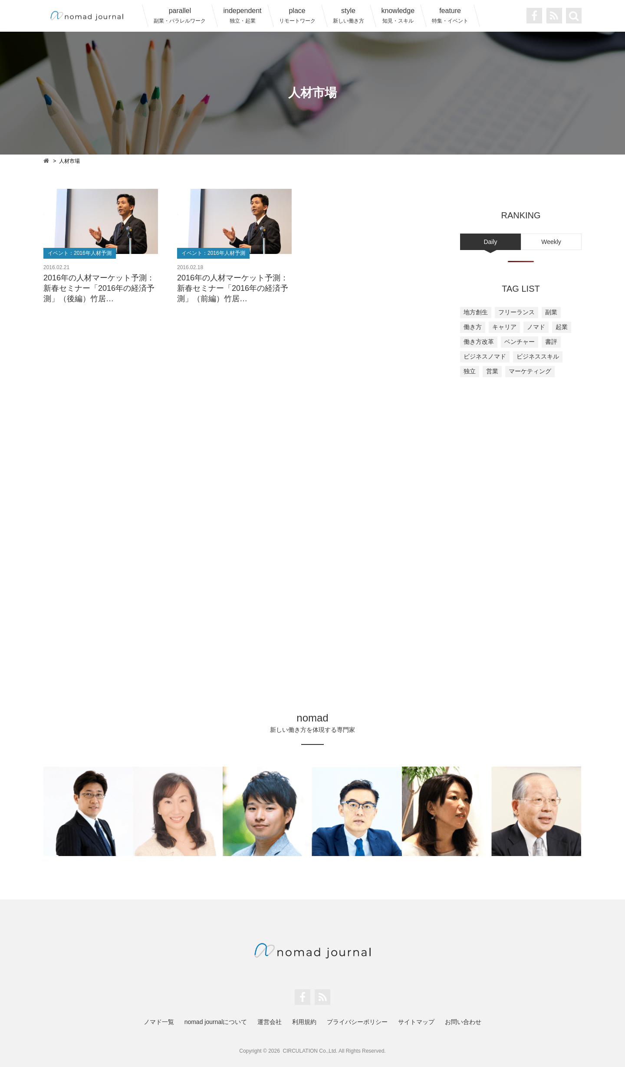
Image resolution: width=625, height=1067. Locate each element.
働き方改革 (479, 341)
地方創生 (476, 312)
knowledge (398, 15)
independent (242, 15)
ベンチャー (519, 341)
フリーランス (516, 312)
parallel (180, 15)
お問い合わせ (463, 1021)
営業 (492, 371)
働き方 (473, 326)
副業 (551, 312)
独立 (470, 371)
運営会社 (269, 1021)
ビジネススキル (537, 356)
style (348, 15)
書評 (551, 341)
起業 (562, 326)
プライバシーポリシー (357, 1021)
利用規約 (304, 1021)
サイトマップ (416, 1021)
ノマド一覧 (159, 1021)
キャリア (504, 326)
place (297, 15)
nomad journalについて (215, 1021)
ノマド (536, 326)
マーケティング (530, 371)
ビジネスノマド (485, 356)
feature (450, 15)
